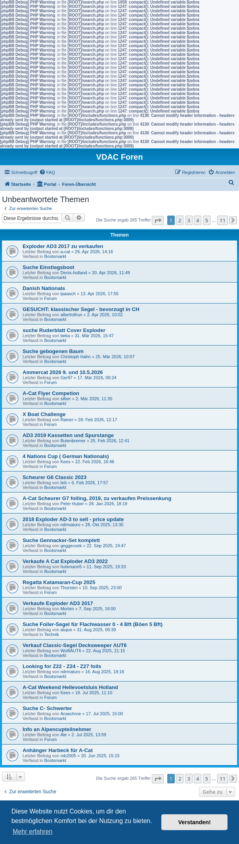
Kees (65, 461)
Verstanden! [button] (194, 822)
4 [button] (197, 220)
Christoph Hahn (75, 356)
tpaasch (68, 293)
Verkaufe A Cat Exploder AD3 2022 (65, 561)
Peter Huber (72, 503)
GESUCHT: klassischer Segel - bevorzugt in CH (81, 309)
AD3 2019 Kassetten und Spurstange (68, 435)
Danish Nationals (44, 288)
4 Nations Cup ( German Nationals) (66, 456)
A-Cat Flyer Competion (51, 393)
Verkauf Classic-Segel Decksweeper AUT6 (75, 645)
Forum (50, 298)
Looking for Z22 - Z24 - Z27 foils (62, 666)
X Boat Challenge (44, 414)
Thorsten (68, 587)
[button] (158, 220)
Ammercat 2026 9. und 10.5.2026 (63, 372)
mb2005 (68, 755)
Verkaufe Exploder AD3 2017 (58, 603)
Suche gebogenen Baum (53, 351)
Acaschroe (70, 713)
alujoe (66, 629)
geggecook (71, 545)
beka (65, 335)
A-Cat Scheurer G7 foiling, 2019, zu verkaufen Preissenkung (97, 498)
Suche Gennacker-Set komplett (61, 540)
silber (65, 398)
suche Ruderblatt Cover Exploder (64, 330)
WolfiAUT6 (70, 650)
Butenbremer (73, 440)
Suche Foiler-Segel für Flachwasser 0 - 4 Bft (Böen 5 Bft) (93, 624)
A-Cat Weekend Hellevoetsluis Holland (70, 687)
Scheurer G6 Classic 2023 (54, 477)
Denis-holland (73, 272)
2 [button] (179, 220)
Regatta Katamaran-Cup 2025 (59, 582)
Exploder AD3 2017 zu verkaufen (63, 246)
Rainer (66, 419)
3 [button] (188, 220)
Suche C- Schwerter (47, 708)
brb (63, 482)
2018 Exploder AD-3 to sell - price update (73, 519)
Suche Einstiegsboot (48, 267)
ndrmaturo (70, 524)
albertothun (71, 314)
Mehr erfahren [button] (33, 831)
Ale (63, 734)
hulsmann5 (71, 566)
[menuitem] (47, 172)
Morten (67, 608)
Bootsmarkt (55, 256)
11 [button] (223, 220)
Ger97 (66, 377)
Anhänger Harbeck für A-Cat (58, 750)
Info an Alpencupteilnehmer (57, 729)
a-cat (65, 251)
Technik (51, 634)
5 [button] (206, 220)
